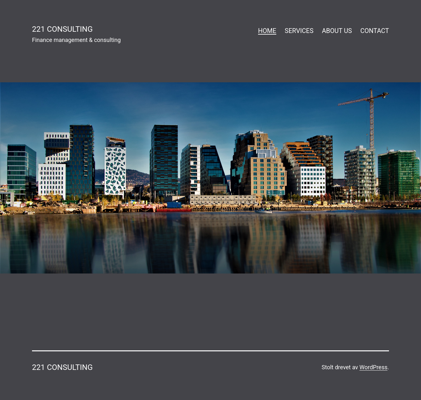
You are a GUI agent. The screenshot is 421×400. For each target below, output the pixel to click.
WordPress (373, 367)
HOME (267, 31)
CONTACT (374, 31)
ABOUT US (337, 31)
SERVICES (299, 31)
